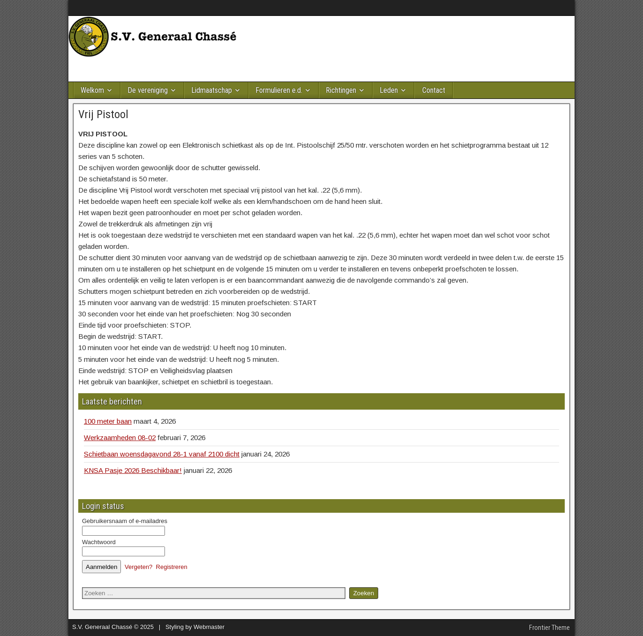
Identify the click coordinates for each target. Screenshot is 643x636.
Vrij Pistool (103, 114)
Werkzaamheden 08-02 (120, 437)
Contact (433, 90)
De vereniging (147, 90)
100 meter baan (108, 421)
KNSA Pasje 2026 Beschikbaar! (133, 470)
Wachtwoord (99, 542)
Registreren (171, 566)
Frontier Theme (549, 627)
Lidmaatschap (211, 90)
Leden (389, 90)
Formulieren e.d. (278, 90)
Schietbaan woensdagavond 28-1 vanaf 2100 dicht (161, 454)
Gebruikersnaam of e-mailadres (124, 520)
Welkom (92, 90)
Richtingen (341, 90)
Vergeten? (138, 566)
